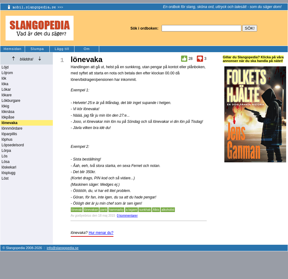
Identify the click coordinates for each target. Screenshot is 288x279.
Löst (5, 178)
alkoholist (167, 209)
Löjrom (7, 73)
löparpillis (9, 134)
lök (4, 78)
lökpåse (8, 117)
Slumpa (37, 49)
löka (5, 84)
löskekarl (9, 167)
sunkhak (144, 209)
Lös (4, 156)
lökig (5, 106)
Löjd (5, 67)
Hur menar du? (101, 233)
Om (87, 49)
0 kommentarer (127, 215)
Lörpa (6, 150)
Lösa (6, 162)
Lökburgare (11, 100)
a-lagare (131, 209)
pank (103, 209)
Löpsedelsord (13, 145)
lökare (7, 95)
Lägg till (62, 49)
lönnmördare (12, 128)
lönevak (76, 209)
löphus (7, 139)
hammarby (116, 209)
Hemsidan (13, 49)
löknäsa (8, 112)
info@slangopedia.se (62, 248)
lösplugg (8, 173)
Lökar (6, 89)
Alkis (156, 209)
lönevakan (91, 209)
